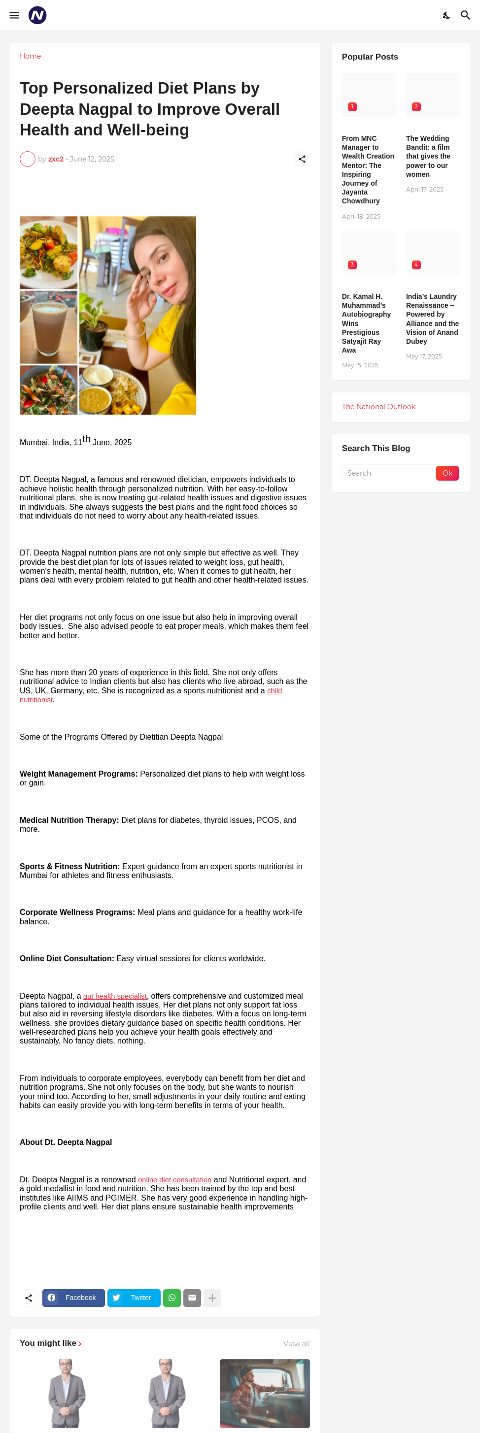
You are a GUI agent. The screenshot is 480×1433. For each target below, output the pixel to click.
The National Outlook (378, 406)
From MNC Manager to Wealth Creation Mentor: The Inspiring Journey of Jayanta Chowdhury (368, 169)
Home (30, 56)
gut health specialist (115, 996)
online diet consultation (174, 1180)
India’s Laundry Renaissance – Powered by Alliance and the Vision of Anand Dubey (432, 319)
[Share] (302, 159)
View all (296, 1343)
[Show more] (212, 1298)
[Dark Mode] (447, 15)
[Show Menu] (13, 15)
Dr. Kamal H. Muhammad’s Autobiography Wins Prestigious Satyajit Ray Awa (366, 323)
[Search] (467, 15)
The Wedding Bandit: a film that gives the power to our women (428, 156)
